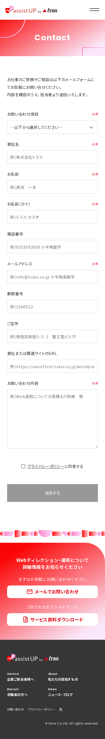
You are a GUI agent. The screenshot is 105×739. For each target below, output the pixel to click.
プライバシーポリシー (45, 466)
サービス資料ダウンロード (56, 619)
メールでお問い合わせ (57, 591)
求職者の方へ (20, 692)
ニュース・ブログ (63, 692)
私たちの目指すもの (63, 677)
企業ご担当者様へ (20, 677)
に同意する (55, 466)
